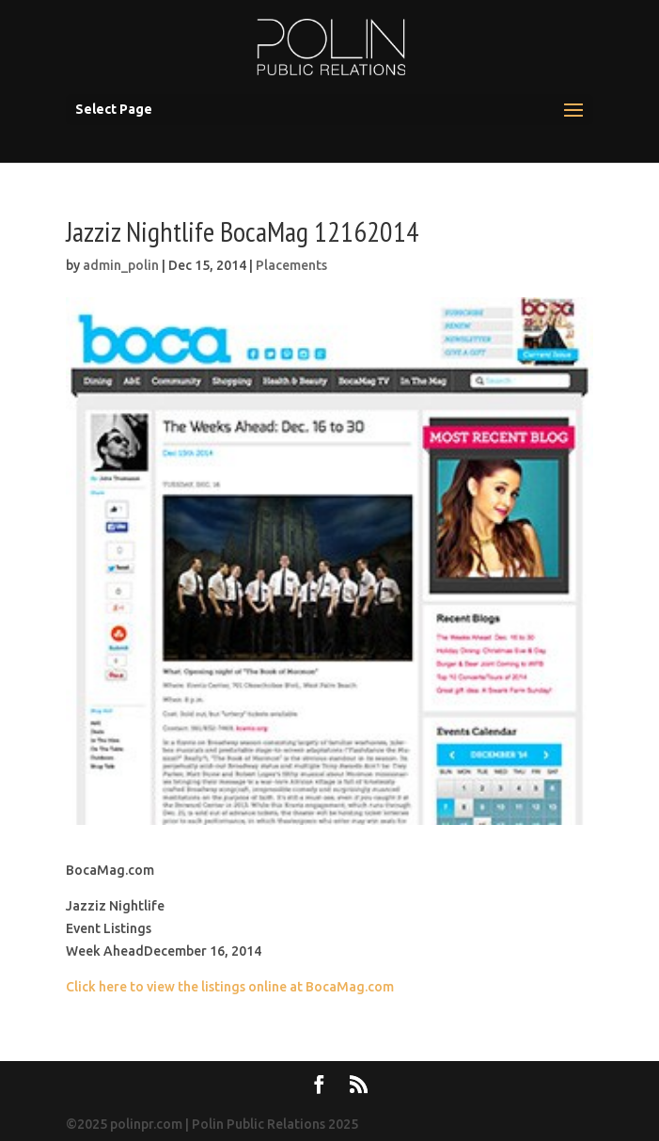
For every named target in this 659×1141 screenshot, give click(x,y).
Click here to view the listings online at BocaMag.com (230, 986)
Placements (291, 265)
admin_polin (121, 265)
